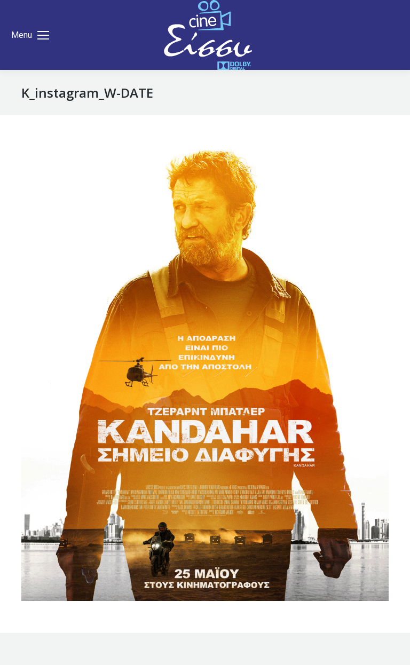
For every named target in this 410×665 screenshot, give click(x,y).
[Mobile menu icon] (30, 35)
